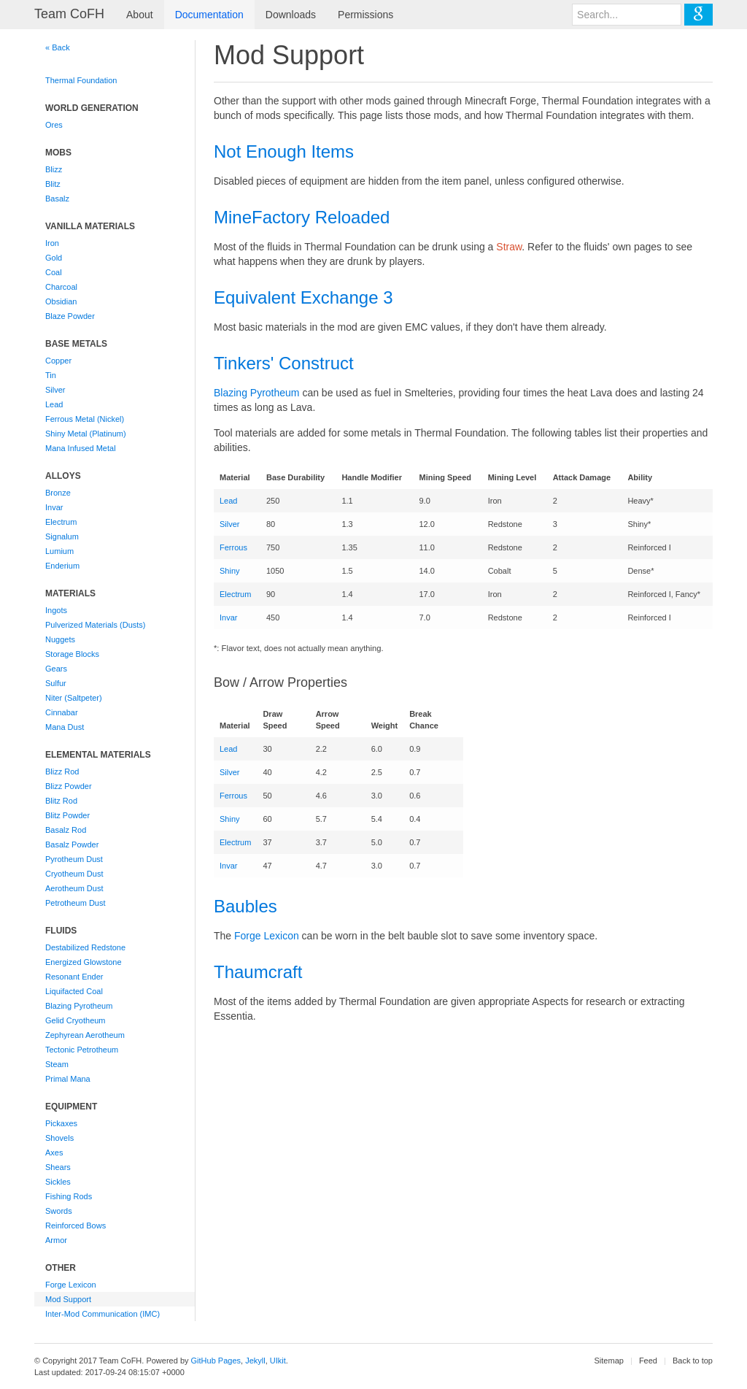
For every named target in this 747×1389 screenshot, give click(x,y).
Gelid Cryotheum (75, 1020)
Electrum (61, 521)
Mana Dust (64, 727)
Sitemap (609, 1360)
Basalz (57, 198)
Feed (648, 1360)
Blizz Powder (68, 786)
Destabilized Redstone (85, 947)
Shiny (230, 570)
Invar (54, 507)
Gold (53, 257)
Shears (58, 1167)
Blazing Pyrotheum (78, 1005)
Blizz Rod (62, 771)
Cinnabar (61, 712)
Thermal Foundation (81, 80)
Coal (53, 272)
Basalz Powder (71, 844)
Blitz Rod (61, 800)
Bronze (58, 492)
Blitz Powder (67, 815)
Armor (56, 1240)
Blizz (53, 169)
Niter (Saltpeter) (73, 697)
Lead (54, 404)
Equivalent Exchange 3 (303, 297)
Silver (55, 389)
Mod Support (68, 1299)
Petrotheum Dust (75, 903)
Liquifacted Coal (74, 991)
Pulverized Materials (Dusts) (95, 624)
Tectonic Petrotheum (81, 1049)
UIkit (278, 1360)
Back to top (693, 1360)
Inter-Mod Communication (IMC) (102, 1313)
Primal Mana (67, 1078)
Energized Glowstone (83, 962)
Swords (58, 1211)
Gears (56, 668)
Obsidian (61, 301)
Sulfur (55, 683)
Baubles (245, 906)
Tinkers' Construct (284, 363)
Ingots (56, 610)
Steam (57, 1064)
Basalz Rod (65, 830)
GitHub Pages (216, 1360)
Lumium (59, 551)
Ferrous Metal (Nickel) (84, 419)
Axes (54, 1152)
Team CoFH (69, 14)
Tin (50, 375)
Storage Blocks (72, 654)
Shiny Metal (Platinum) (85, 433)
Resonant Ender (74, 976)
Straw (509, 247)
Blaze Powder (70, 316)
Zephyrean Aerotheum (85, 1035)
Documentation (209, 14)
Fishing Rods (68, 1196)
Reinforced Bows (75, 1225)
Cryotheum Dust (74, 873)
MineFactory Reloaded (302, 217)
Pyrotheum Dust (74, 859)
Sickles (58, 1181)
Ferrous (233, 547)
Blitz (53, 184)
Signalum (62, 536)
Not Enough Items (284, 151)
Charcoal (61, 286)
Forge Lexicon (70, 1284)
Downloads (291, 14)
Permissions (365, 14)
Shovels (59, 1138)
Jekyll (255, 1360)
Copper (58, 360)
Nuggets (60, 639)
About (139, 14)
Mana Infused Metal (80, 448)
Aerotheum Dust (74, 888)
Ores (54, 124)
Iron (52, 243)
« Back (57, 47)
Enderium (62, 565)
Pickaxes (61, 1123)
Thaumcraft (258, 972)
